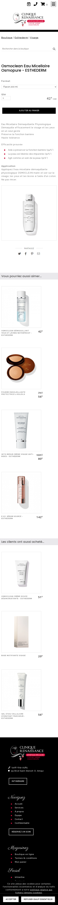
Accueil (18, 804)
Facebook (20, 881)
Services (19, 807)
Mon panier (21, 862)
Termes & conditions (26, 858)
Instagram (19, 885)
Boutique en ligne (24, 854)
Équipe (18, 815)
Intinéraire (18, 781)
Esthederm (21, 37)
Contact (19, 819)
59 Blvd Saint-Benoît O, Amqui (26, 771)
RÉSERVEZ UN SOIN (21, 832)
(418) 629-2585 (18, 767)
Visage (34, 37)
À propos (19, 811)
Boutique (7, 37)
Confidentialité (22, 823)
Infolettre (20, 877)
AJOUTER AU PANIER (29, 111)
